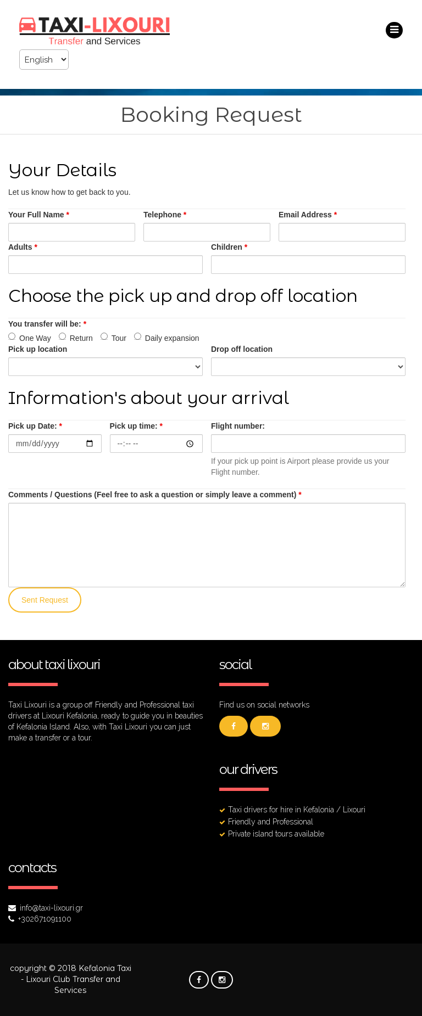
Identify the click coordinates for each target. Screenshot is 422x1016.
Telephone (164, 214)
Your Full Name (38, 214)
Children (229, 247)
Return (76, 338)
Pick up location (37, 349)
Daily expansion (166, 338)
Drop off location (242, 349)
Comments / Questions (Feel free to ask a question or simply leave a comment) (155, 494)
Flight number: (238, 426)
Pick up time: (136, 426)
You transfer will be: (47, 323)
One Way (29, 338)
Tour (113, 338)
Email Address (308, 214)
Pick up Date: (35, 426)
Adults (22, 247)
